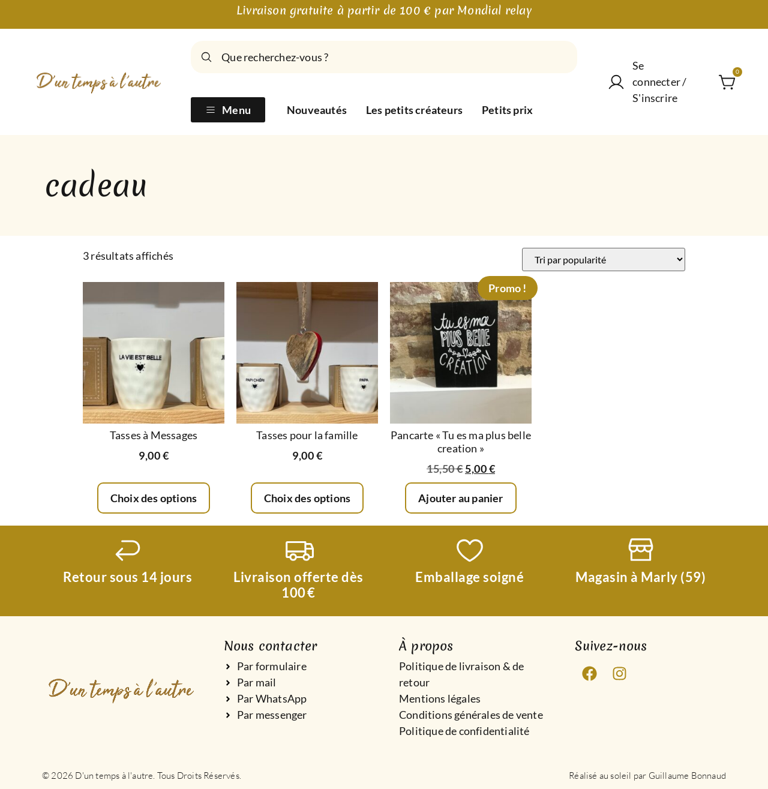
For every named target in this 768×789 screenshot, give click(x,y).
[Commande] (603, 259)
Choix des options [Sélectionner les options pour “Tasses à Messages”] (153, 498)
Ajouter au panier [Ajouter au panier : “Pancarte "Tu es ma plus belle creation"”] (460, 498)
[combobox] (384, 57)
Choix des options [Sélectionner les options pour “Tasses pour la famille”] (307, 498)
